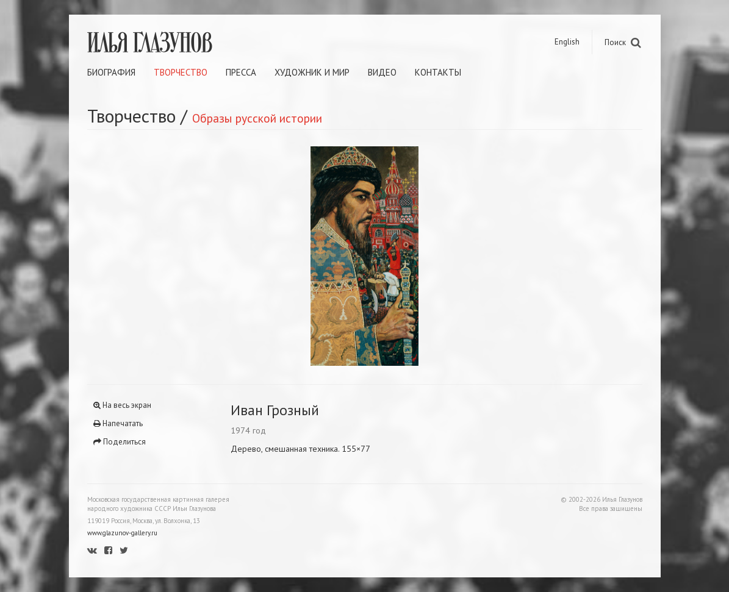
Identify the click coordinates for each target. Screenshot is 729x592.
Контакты (438, 72)
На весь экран (122, 405)
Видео (382, 72)
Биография (111, 72)
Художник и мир (312, 72)
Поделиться (119, 442)
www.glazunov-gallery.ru (122, 533)
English (567, 42)
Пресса (241, 72)
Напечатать (118, 423)
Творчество (180, 72)
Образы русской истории (257, 118)
